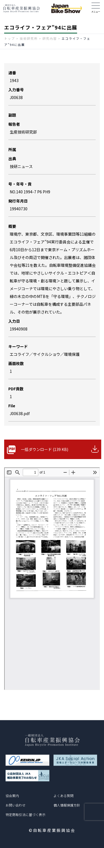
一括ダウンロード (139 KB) (44, 449)
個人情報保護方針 (67, 805)
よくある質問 (63, 795)
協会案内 (12, 795)
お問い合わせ (16, 805)
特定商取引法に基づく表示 (25, 814)
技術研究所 (29, 38)
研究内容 (49, 38)
